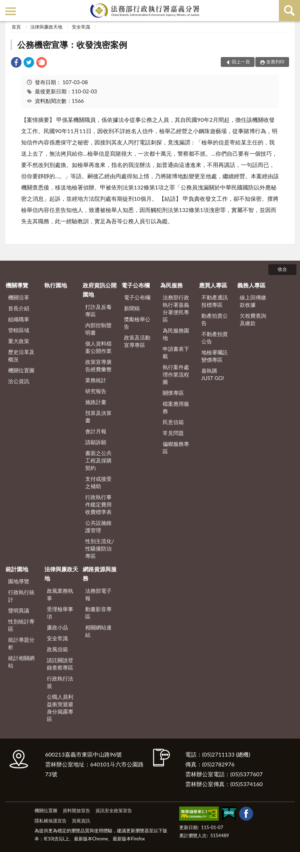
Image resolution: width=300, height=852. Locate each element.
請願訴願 (95, 442)
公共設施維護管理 (98, 526)
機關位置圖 (21, 370)
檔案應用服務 (176, 407)
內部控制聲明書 (98, 329)
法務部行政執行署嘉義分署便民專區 (176, 308)
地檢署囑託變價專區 (214, 356)
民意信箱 (173, 422)
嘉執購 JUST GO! (212, 374)
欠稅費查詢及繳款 (253, 319)
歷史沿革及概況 (21, 355)
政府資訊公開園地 (100, 290)
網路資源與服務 (100, 574)
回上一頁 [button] (241, 61)
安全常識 (81, 27)
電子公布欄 (135, 285)
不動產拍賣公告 (214, 337)
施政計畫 (95, 402)
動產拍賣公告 (214, 319)
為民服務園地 (176, 334)
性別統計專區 (21, 625)
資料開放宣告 (76, 810)
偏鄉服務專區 (176, 447)
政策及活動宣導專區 (137, 341)
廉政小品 (57, 627)
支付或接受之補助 (98, 482)
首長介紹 (18, 308)
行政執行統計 (21, 596)
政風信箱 (57, 649)
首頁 (16, 27)
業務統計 (95, 380)
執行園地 (55, 285)
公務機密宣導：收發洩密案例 (72, 44)
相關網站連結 (98, 631)
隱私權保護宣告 (51, 820)
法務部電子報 (98, 594)
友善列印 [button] (275, 61)
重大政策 (18, 341)
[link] (16, 63)
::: (7, 6)
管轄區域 (18, 330)
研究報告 (95, 391)
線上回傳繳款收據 (253, 301)
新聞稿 (132, 308)
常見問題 (173, 433)
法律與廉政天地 (46, 27)
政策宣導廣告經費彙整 (98, 365)
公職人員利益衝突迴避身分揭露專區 (60, 708)
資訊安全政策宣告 (113, 810)
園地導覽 (18, 581)
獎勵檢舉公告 (137, 323)
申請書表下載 (176, 352)
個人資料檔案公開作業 (98, 347)
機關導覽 (17, 285)
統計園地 (17, 569)
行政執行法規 (60, 682)
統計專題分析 (21, 643)
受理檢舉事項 (60, 613)
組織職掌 (18, 319)
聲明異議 (18, 610)
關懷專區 (173, 393)
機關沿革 (18, 297)
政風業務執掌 (60, 594)
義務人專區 (251, 285)
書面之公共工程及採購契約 (98, 460)
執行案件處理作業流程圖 (176, 374)
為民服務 (171, 285)
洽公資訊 (18, 381)
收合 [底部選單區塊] (282, 269)
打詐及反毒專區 (98, 310)
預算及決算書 (98, 416)
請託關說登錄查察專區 (60, 664)
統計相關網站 (21, 661)
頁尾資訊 (81, 820)
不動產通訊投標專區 (214, 301)
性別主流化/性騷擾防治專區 (99, 548)
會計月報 (95, 431)
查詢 (289, 10)
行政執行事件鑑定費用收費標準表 (98, 504)
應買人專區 (213, 285)
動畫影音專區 (98, 613)
